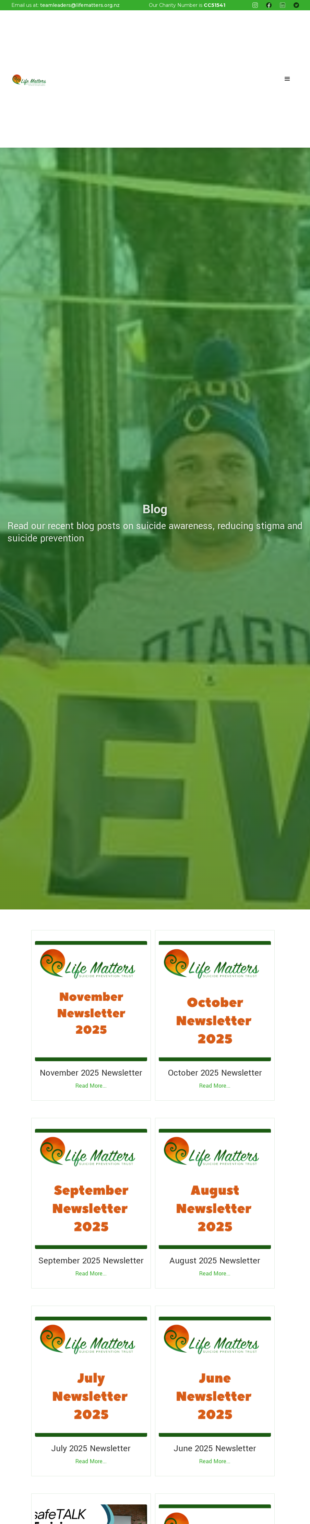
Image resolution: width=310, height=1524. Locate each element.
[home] (29, 79)
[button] (287, 79)
